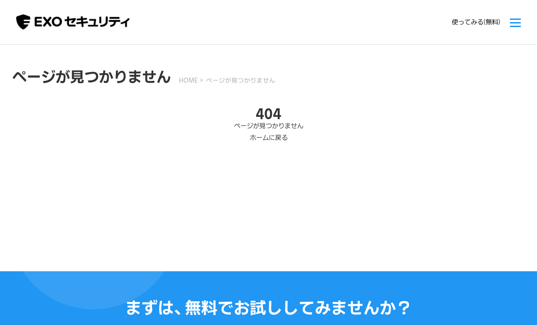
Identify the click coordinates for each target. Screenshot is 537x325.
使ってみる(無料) (476, 22)
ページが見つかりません (240, 80)
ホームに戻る (269, 137)
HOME (188, 80)
